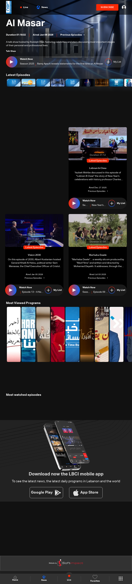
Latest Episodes (18, 75)
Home (15, 578)
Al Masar (25, 23)
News (42, 7)
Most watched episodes (23, 394)
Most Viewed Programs (23, 302)
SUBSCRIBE (107, 7)
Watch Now (26, 59)
